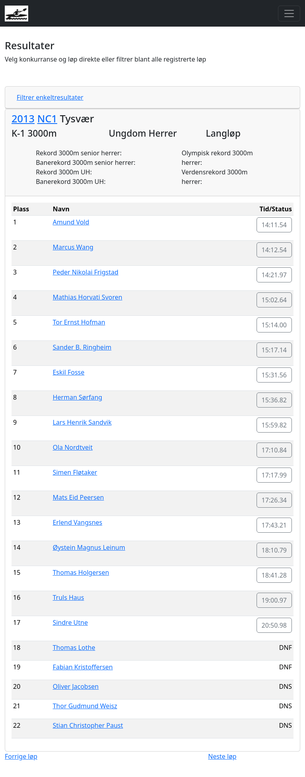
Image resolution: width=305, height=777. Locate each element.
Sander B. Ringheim (82, 347)
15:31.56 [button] (274, 375)
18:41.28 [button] (274, 575)
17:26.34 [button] (274, 500)
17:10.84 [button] (274, 450)
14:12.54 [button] (274, 249)
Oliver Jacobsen (76, 686)
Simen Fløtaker (75, 472)
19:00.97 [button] (274, 600)
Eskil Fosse (69, 372)
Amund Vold (71, 222)
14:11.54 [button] (274, 224)
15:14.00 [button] (274, 325)
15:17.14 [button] (274, 350)
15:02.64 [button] (274, 300)
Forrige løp (21, 756)
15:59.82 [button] (274, 425)
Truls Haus (68, 597)
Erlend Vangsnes (77, 522)
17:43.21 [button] (274, 525)
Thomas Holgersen (81, 572)
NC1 (47, 118)
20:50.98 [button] (274, 625)
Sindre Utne (70, 622)
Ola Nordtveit (73, 447)
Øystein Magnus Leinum (89, 547)
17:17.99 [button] (274, 475)
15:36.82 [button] (274, 400)
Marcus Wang (73, 247)
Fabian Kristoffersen (83, 667)
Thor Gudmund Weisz (85, 706)
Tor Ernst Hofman (79, 322)
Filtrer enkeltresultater (50, 97)
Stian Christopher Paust (88, 725)
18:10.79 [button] (274, 550)
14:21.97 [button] (274, 275)
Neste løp (222, 756)
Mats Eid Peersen (78, 497)
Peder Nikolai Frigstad (85, 272)
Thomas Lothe (74, 647)
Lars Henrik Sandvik (82, 422)
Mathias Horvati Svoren (87, 297)
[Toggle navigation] (289, 13)
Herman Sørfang (77, 397)
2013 (23, 118)
